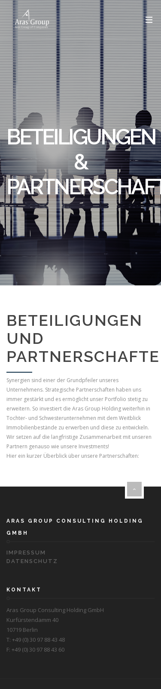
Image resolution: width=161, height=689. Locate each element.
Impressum (26, 552)
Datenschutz (32, 561)
